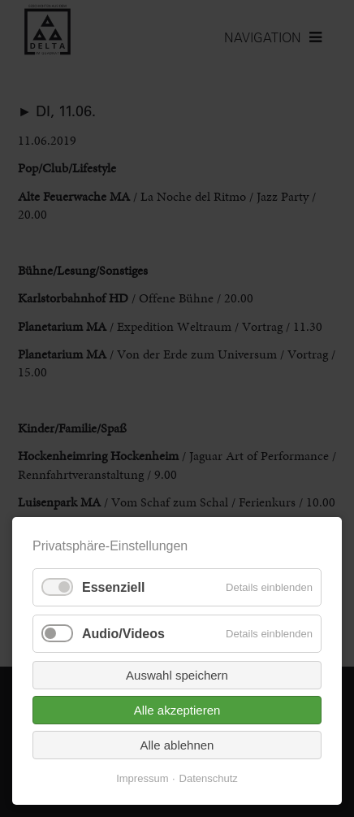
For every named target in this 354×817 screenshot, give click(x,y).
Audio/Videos (123, 634)
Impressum (142, 778)
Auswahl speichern (177, 675)
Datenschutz (208, 778)
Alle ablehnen (177, 745)
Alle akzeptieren (177, 710)
